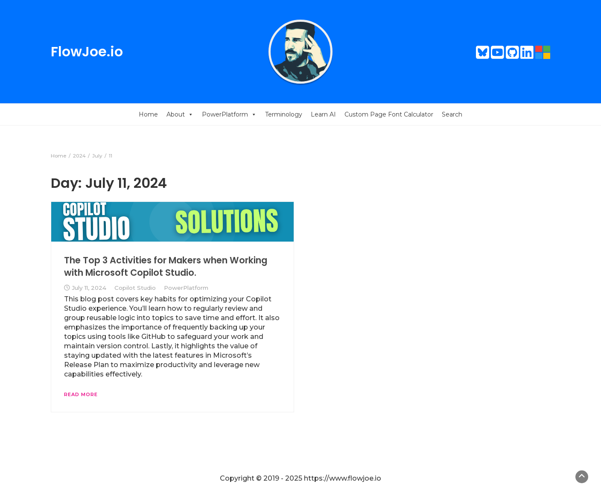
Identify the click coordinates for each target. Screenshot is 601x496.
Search (452, 114)
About (179, 114)
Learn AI (323, 114)
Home (148, 114)
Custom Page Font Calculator (388, 114)
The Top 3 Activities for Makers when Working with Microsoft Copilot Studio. (165, 266)
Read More (81, 394)
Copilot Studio (135, 287)
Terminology (283, 114)
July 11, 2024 (89, 287)
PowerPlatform (229, 114)
